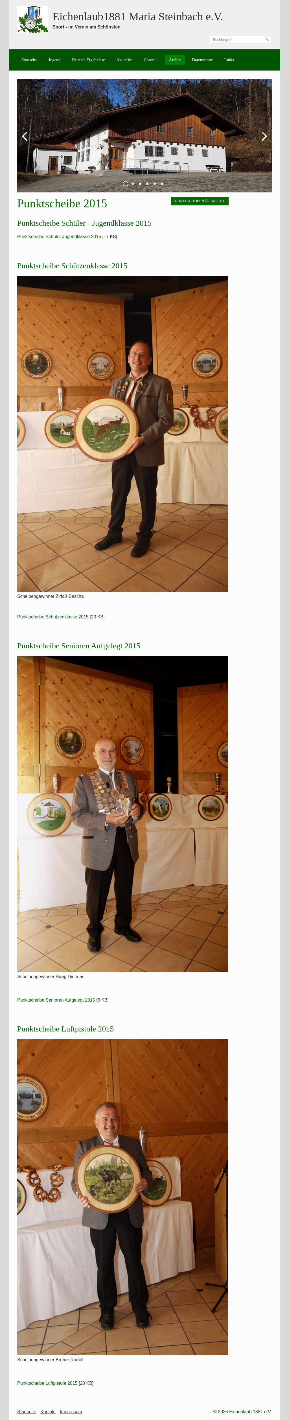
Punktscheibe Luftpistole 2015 (47, 1383)
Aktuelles (124, 60)
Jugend (55, 60)
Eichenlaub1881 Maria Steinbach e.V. (137, 16)
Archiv (175, 60)
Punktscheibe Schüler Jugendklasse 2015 (59, 236)
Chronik (150, 60)
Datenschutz (202, 60)
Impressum (71, 1411)
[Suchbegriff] (241, 39)
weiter (263, 140)
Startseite (29, 60)
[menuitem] (29, 60)
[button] (200, 201)
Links (229, 60)
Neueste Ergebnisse (88, 60)
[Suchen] (268, 39)
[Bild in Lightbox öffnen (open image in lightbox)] (122, 434)
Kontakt (48, 1411)
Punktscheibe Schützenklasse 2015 (53, 616)
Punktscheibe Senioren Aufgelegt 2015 (56, 1000)
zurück (25, 140)
